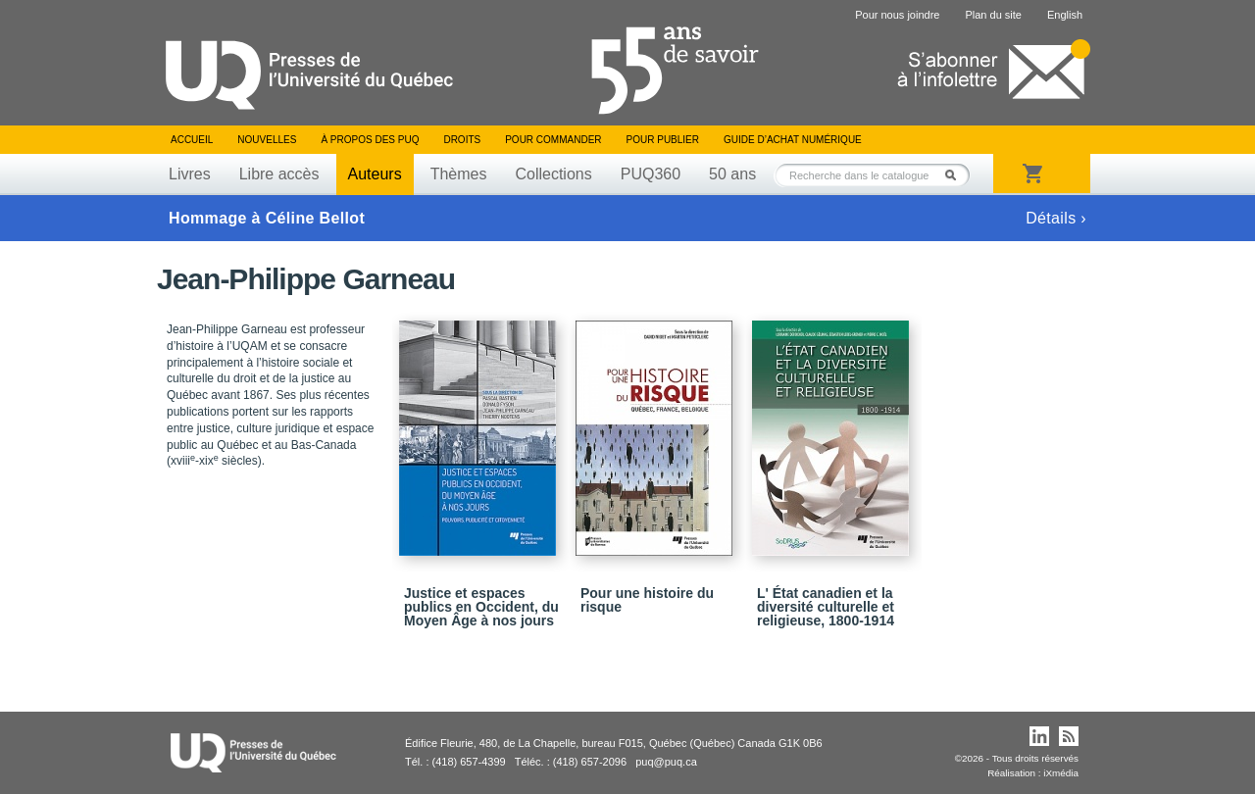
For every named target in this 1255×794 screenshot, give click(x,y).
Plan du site (993, 15)
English (1064, 15)
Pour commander (553, 139)
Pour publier (663, 139)
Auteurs (375, 174)
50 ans (732, 174)
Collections (553, 174)
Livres (190, 174)
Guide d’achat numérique (793, 139)
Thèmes (458, 174)
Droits (461, 139)
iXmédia (1061, 773)
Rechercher (956, 175)
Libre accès (279, 174)
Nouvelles (266, 139)
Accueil (192, 139)
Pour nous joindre (897, 15)
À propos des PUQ (370, 139)
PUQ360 (650, 174)
